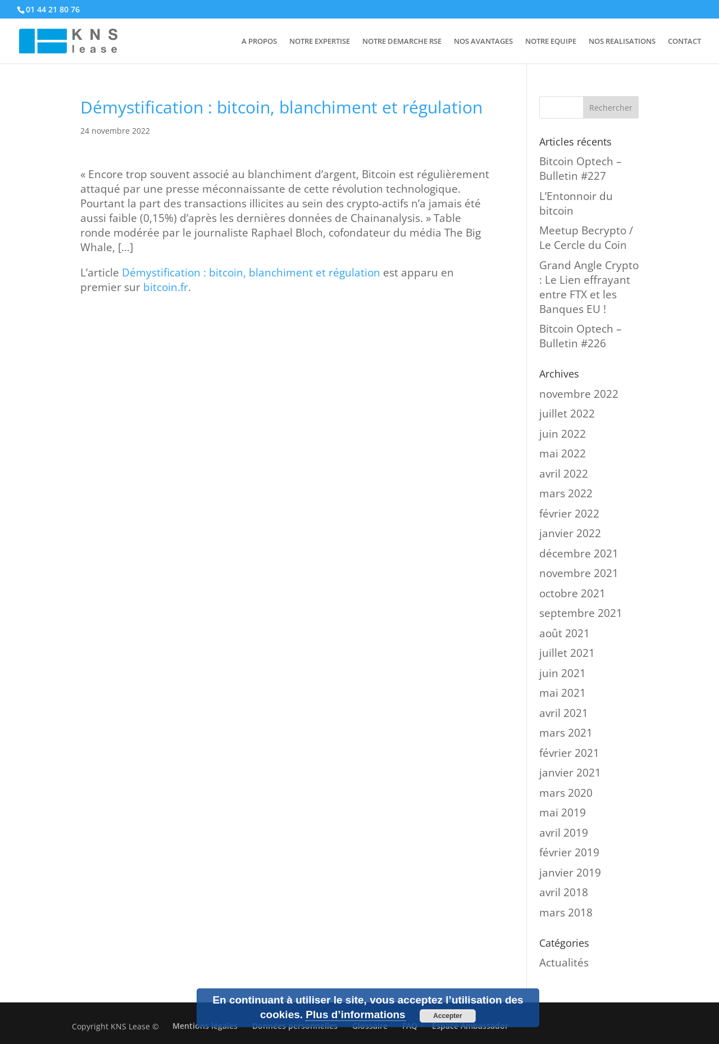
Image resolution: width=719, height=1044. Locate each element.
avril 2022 (563, 473)
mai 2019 (562, 812)
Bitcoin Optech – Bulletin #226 (580, 336)
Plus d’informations (355, 1014)
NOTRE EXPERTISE (319, 41)
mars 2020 (566, 793)
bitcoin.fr (165, 287)
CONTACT (684, 41)
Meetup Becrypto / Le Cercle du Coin (586, 237)
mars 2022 (566, 493)
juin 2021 (562, 673)
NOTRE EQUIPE (550, 41)
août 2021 (564, 633)
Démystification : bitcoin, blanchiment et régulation (251, 272)
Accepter (447, 1016)
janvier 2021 (570, 772)
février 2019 (569, 852)
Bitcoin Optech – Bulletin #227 (580, 168)
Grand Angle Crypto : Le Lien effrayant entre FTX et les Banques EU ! (589, 287)
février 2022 (569, 513)
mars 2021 (566, 732)
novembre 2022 (578, 394)
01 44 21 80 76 (53, 9)
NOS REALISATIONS (622, 41)
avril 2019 (563, 832)
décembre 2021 (578, 553)
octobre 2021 (572, 593)
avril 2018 (563, 892)
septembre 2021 (580, 613)
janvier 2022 (570, 533)
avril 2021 (563, 713)
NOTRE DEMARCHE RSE (402, 41)
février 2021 (569, 753)
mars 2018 (566, 912)
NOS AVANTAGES (483, 41)
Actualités (564, 962)
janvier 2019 (570, 872)
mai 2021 (562, 693)
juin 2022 (562, 433)
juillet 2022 (567, 413)
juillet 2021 (567, 653)
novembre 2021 (578, 573)
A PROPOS (259, 41)
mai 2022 (562, 453)
